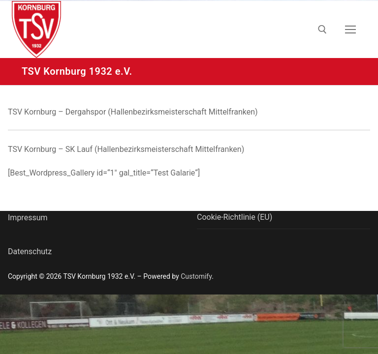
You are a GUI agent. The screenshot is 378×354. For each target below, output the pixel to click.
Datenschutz (30, 251)
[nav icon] (350, 29)
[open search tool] (322, 29)
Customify (196, 276)
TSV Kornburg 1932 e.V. (77, 71)
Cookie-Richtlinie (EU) (234, 217)
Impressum (28, 217)
